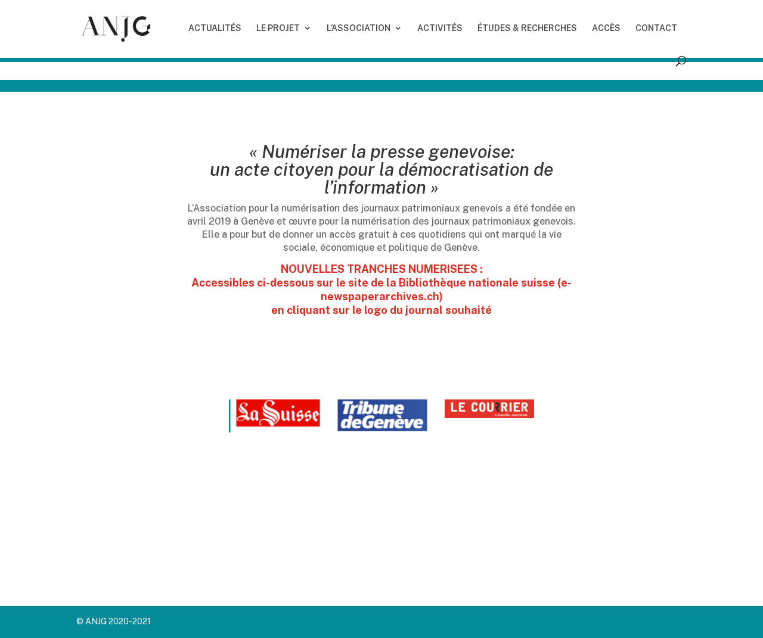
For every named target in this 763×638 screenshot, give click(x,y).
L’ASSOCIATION (358, 28)
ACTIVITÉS (440, 28)
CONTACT (656, 28)
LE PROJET (278, 28)
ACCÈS (606, 28)
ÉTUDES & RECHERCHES (527, 28)
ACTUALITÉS (214, 28)
